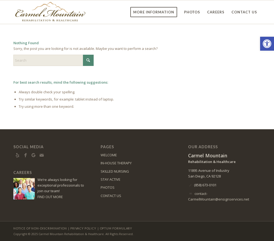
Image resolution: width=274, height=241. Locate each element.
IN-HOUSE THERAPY (116, 163)
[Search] (53, 60)
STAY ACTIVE (110, 179)
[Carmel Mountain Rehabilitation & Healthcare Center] (50, 12)
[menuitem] (154, 12)
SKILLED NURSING (115, 171)
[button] (267, 44)
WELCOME (109, 155)
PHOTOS (108, 187)
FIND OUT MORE (50, 196)
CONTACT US (111, 195)
